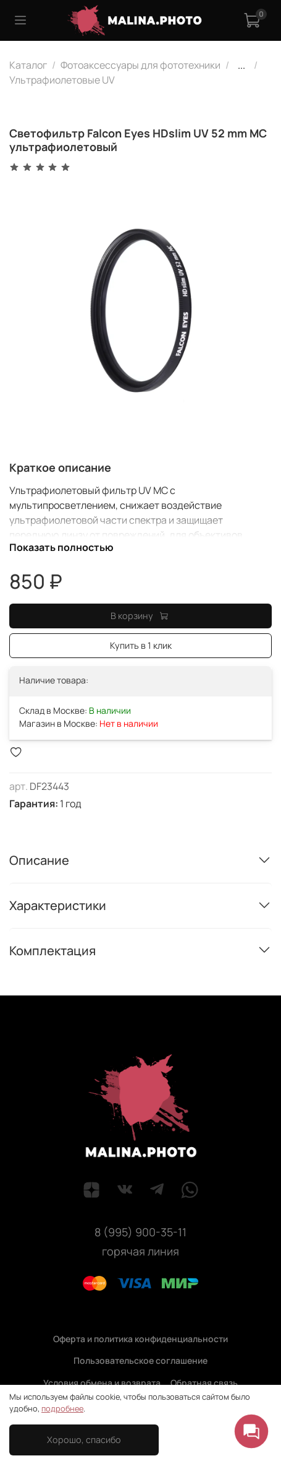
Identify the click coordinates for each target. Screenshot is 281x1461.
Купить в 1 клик (141, 645)
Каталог (28, 65)
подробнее (62, 1408)
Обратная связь (204, 1383)
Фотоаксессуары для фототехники (140, 65)
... (241, 65)
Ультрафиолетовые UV (62, 80)
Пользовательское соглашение (140, 1360)
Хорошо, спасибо (84, 1440)
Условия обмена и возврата (102, 1383)
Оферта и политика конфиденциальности (140, 1339)
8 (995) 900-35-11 (140, 1232)
